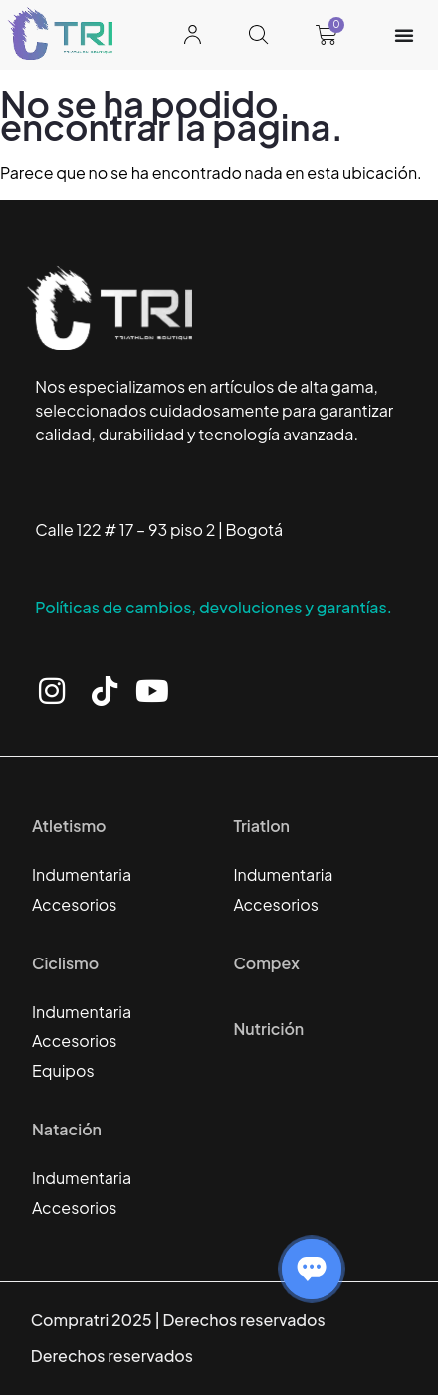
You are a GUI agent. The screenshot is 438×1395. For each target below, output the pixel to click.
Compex (266, 963)
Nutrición (268, 1028)
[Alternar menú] (404, 35)
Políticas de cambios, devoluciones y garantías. (213, 607)
